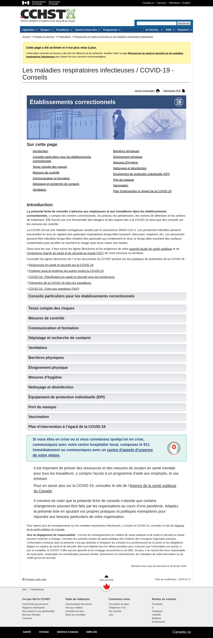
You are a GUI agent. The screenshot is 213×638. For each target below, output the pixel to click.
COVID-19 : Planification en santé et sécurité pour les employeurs (72, 276)
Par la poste (115, 611)
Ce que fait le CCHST (36, 599)
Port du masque (123, 179)
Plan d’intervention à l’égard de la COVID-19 (142, 191)
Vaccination (120, 185)
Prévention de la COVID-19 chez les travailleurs (60, 282)
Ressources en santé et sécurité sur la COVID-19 (61, 265)
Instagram (157, 611)
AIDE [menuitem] (170, 30)
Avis (24, 589)
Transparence (37, 589)
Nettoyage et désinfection (130, 168)
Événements (158, 622)
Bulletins (156, 618)
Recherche (184, 23)
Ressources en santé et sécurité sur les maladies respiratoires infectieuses (114, 36)
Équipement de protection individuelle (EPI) (141, 174)
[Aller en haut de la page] (106, 578)
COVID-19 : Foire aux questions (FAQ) (54, 288)
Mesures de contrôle (46, 172)
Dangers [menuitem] (46, 30)
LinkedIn (156, 614)
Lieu (111, 614)
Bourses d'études (31, 614)
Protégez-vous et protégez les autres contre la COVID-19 (66, 270)
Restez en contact (164, 599)
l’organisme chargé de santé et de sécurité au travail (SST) (65, 253)
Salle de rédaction (78, 599)
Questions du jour (75, 611)
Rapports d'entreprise (33, 607)
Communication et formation (51, 178)
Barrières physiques (126, 151)
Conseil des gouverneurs (35, 604)
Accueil (26, 36)
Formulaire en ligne (119, 604)
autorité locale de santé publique (150, 248)
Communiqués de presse (79, 604)
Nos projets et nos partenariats (38, 611)
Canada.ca (181, 632)
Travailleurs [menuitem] (64, 30)
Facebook (157, 604)
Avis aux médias (74, 607)
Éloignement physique (127, 156)
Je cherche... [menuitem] (153, 30)
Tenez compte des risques (50, 166)
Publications (64, 36)
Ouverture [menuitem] (185, 30)
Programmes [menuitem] (111, 30)
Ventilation (39, 189)
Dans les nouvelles (75, 614)
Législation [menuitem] (29, 30)
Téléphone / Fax (117, 607)
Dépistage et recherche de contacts (56, 184)
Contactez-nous (119, 599)
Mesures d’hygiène (125, 162)
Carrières (27, 618)
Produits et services (44, 36)
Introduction (40, 151)
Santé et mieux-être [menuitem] (87, 30)
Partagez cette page (34, 579)
